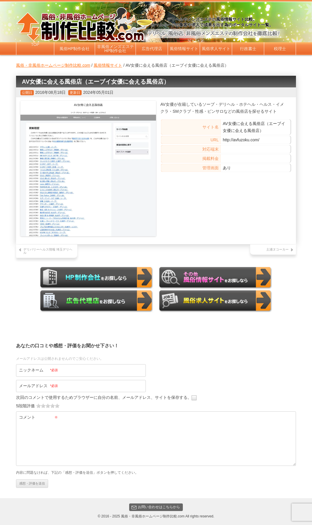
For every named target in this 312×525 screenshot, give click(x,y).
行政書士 (248, 48)
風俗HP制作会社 (74, 48)
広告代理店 (152, 48)
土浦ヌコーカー (277, 249)
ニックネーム (38, 370)
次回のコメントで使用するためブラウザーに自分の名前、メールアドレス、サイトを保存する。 (104, 397)
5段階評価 (25, 405)
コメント (38, 417)
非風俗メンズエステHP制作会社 (115, 48)
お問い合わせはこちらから (156, 507)
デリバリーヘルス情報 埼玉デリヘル (47, 251)
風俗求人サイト (216, 48)
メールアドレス (38, 385)
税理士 (280, 48)
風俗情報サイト (184, 48)
